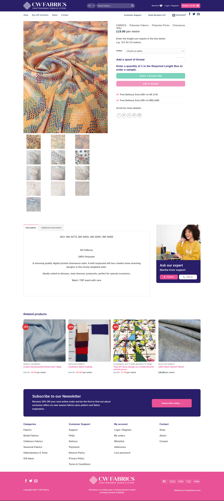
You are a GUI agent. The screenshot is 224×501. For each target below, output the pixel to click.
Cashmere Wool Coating (80, 367)
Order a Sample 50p (151, 76)
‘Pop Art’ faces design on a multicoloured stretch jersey (133, 368)
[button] (190, 5)
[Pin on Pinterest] (134, 115)
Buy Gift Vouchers (40, 15)
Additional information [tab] (51, 228)
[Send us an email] (198, 14)
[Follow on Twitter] (194, 14)
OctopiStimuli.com (192, 491)
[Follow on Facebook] (189, 14)
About (55, 15)
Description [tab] (31, 228)
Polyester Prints (160, 25)
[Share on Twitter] (124, 115)
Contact (64, 15)
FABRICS (121, 25)
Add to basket (151, 83)
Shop (25, 15)
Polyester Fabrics (139, 25)
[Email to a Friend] (129, 115)
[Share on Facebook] (119, 115)
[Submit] (132, 5)
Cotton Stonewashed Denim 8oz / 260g (42, 367)
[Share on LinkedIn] (139, 115)
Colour (119, 51)
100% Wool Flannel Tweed (171, 367)
